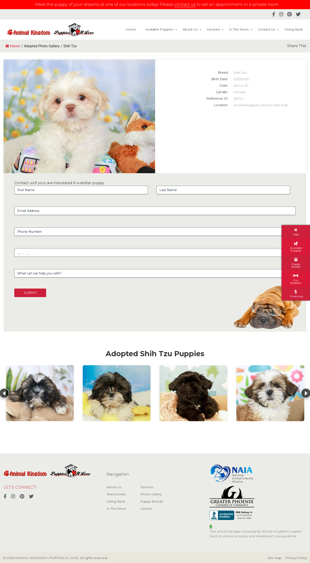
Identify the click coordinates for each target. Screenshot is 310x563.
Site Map (275, 558)
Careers (146, 509)
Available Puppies (159, 29)
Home (131, 29)
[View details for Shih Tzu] (40, 393)
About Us (190, 29)
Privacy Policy (296, 558)
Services (213, 29)
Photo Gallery (151, 494)
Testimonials (116, 494)
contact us (185, 4)
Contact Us (266, 29)
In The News (238, 29)
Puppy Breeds (151, 501)
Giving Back (293, 29)
